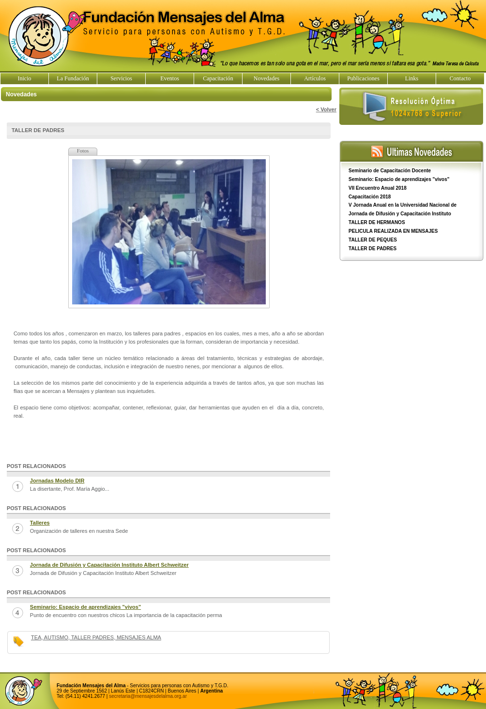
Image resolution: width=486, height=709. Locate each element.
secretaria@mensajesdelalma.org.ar (148, 696)
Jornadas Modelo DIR (57, 480)
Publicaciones (363, 78)
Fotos (83, 150)
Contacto (460, 78)
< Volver (326, 109)
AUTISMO (55, 637)
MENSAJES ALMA (138, 637)
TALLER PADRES (92, 637)
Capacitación (218, 78)
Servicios (121, 78)
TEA (36, 637)
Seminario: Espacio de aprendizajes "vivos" (85, 607)
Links (411, 78)
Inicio (24, 78)
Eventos (169, 78)
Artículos (315, 78)
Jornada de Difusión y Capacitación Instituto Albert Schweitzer (109, 565)
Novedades (266, 78)
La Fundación (73, 78)
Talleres (40, 523)
